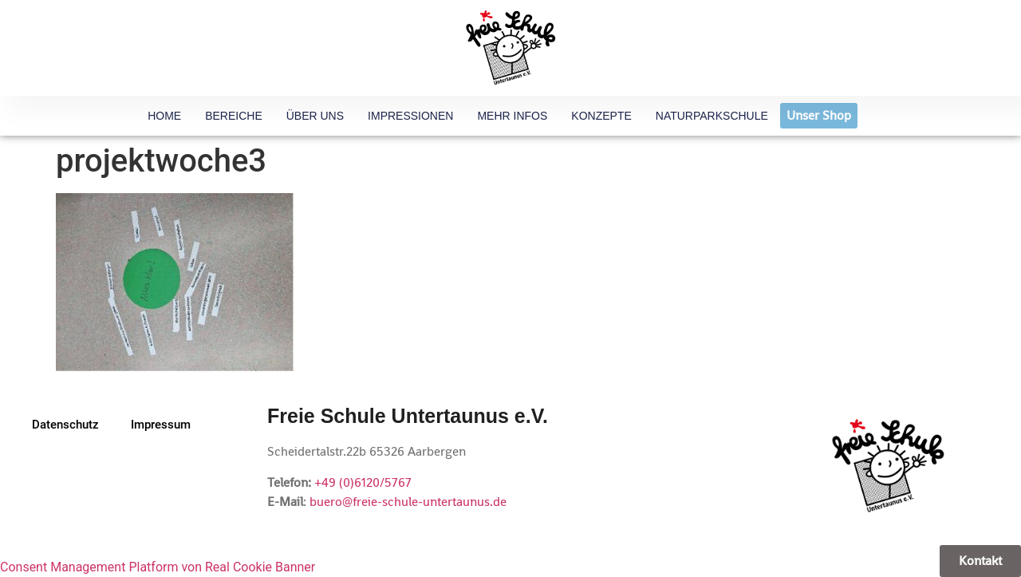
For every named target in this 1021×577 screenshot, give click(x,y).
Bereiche (233, 115)
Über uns (315, 115)
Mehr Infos (512, 115)
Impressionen (410, 115)
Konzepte (601, 115)
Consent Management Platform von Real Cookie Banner (157, 567)
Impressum (161, 424)
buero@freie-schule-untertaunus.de (408, 501)
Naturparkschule (712, 115)
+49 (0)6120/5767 (363, 482)
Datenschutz (65, 424)
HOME (164, 115)
